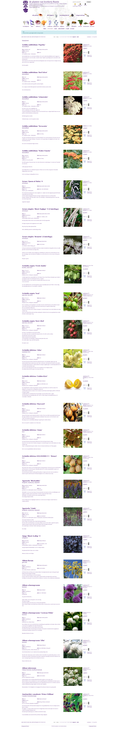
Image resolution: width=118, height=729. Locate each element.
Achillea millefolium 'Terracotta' (34, 126)
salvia (32, 26)
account (72, 28)
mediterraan (50, 26)
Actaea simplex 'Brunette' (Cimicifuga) (37, 237)
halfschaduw (80, 5)
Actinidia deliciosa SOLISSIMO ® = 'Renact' (39, 456)
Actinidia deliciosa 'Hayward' (33, 404)
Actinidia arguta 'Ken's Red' (33, 321)
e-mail (67, 28)
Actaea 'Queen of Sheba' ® (32, 181)
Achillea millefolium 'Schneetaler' (35, 97)
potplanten (62, 26)
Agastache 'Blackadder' (31, 481)
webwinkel (50, 28)
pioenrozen (92, 26)
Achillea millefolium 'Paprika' (33, 45)
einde (78, 36)
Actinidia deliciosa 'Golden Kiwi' (34, 376)
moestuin (80, 26)
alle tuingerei (50, 15)
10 (70, 36)
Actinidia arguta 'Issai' (31, 293)
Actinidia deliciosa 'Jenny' (32, 430)
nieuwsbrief (61, 28)
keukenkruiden (86, 26)
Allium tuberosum (29, 668)
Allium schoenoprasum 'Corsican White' (37, 613)
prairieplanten (56, 26)
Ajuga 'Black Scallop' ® (31, 536)
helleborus (38, 26)
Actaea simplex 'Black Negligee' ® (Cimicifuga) (40, 209)
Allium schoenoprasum (31, 585)
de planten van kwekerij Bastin (44, 1)
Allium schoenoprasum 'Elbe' (33, 640)
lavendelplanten (26, 26)
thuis (44, 28)
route (55, 28)
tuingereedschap (80, 15)
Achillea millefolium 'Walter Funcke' (36, 151)
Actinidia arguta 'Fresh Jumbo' (34, 266)
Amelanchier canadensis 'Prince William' (38, 694)
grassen (68, 26)
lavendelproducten (64, 15)
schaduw (85, 5)
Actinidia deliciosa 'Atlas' (32, 350)
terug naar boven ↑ (25, 726)
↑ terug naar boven (92, 726)
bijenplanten (74, 26)
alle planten (35, 15)
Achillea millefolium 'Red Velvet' (34, 72)
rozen (44, 26)
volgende (74, 36)
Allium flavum (27, 561)
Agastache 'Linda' (29, 508)
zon (75, 5)
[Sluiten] (95, 32)
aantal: (84, 52)
